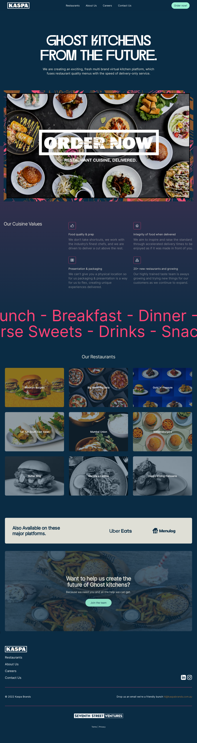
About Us (91, 5)
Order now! (180, 5)
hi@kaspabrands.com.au (178, 696)
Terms (94, 727)
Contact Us (124, 5)
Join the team (98, 611)
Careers (107, 5)
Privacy (102, 727)
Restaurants (73, 5)
